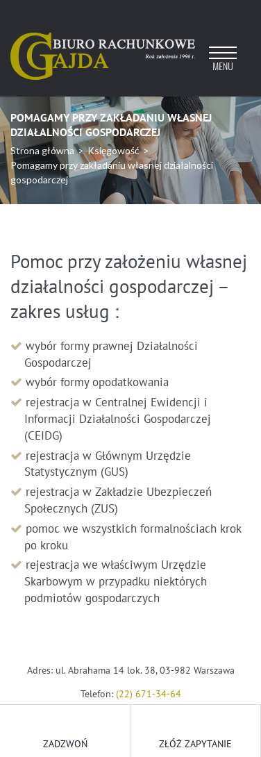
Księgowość (113, 150)
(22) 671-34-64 (148, 694)
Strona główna (42, 150)
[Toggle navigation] (223, 63)
